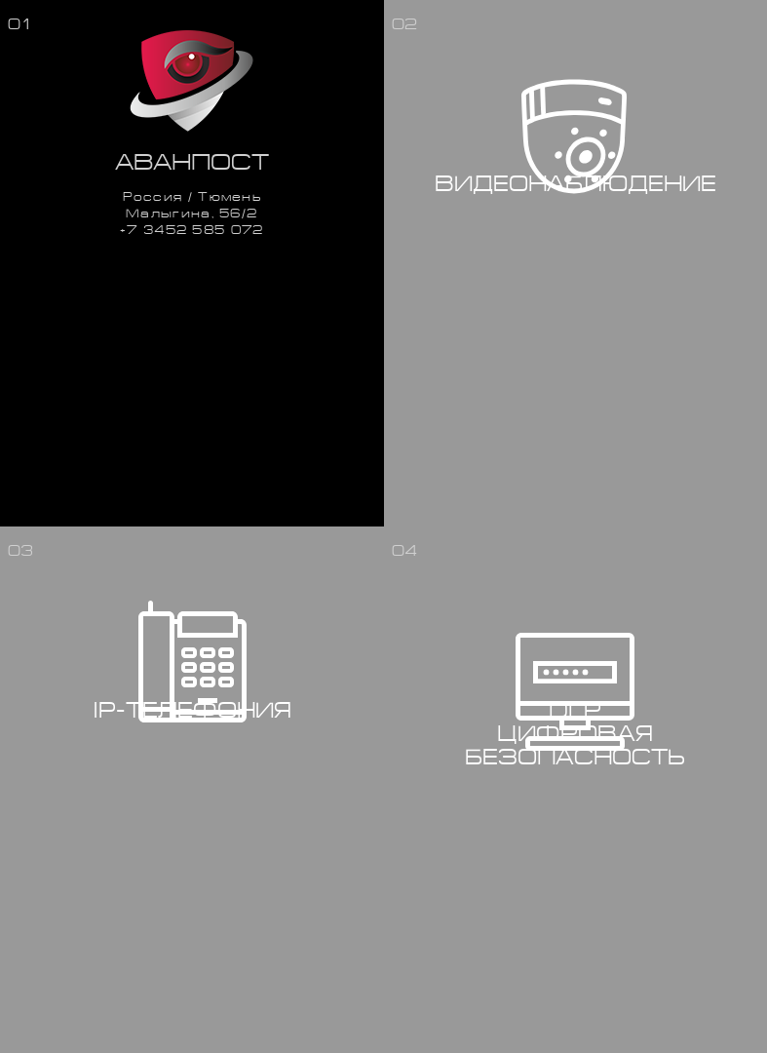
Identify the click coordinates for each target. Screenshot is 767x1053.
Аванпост (192, 162)
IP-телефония (192, 710)
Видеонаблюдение (575, 184)
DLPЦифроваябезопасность (575, 734)
